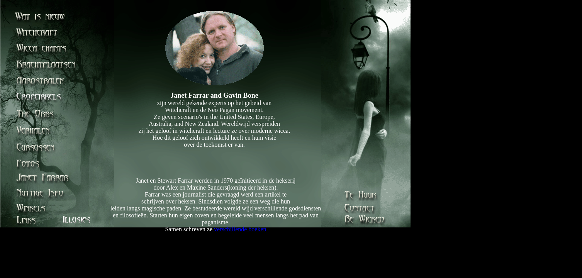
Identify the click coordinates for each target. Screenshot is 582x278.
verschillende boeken (239, 229)
